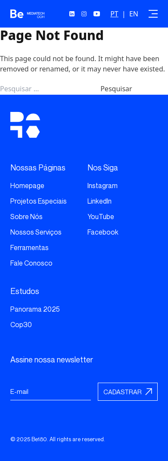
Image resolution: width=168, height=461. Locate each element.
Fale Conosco (31, 263)
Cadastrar (122, 392)
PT (114, 14)
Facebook (102, 232)
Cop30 (21, 324)
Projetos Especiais (38, 201)
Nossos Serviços (36, 232)
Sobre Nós (26, 216)
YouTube (100, 216)
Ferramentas (29, 247)
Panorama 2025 (35, 309)
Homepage (27, 185)
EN (133, 14)
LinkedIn (99, 201)
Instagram (102, 185)
